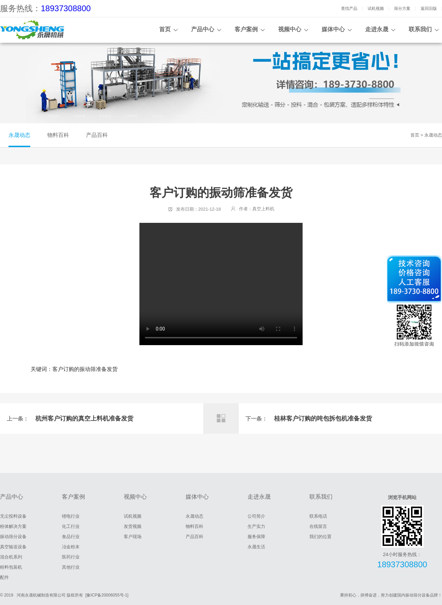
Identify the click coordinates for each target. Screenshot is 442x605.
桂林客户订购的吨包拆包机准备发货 (323, 418)
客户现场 (132, 536)
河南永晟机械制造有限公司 (41, 595)
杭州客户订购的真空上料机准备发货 (84, 418)
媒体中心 (333, 29)
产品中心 (202, 29)
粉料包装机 (11, 567)
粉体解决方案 (13, 526)
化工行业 (71, 526)
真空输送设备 (13, 546)
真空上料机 (263, 208)
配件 (4, 577)
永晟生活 (256, 546)
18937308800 (66, 8)
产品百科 (97, 135)
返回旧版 (429, 8)
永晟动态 (19, 135)
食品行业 (71, 536)
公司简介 (256, 516)
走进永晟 (376, 29)
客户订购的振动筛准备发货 (221, 284)
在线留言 (318, 526)
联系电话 (318, 516)
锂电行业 (71, 516)
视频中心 (289, 29)
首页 (165, 29)
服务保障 (256, 536)
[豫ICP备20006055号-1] (107, 595)
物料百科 (58, 135)
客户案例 (246, 29)
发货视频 (132, 526)
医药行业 (71, 556)
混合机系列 (11, 556)
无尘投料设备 (13, 516)
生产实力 (256, 526)
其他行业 (71, 567)
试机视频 (376, 8)
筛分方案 (402, 8)
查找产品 (349, 8)
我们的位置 (320, 536)
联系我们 (420, 29)
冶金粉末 (71, 546)
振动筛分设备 (13, 536)
